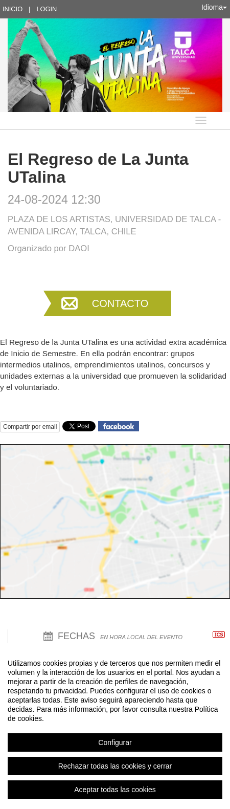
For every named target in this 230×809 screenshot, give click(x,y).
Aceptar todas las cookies (115, 789)
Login (46, 9)
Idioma (214, 7)
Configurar (114, 742)
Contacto (120, 303)
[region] (115, 726)
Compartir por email (30, 426)
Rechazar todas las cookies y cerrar (115, 766)
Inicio (12, 9)
